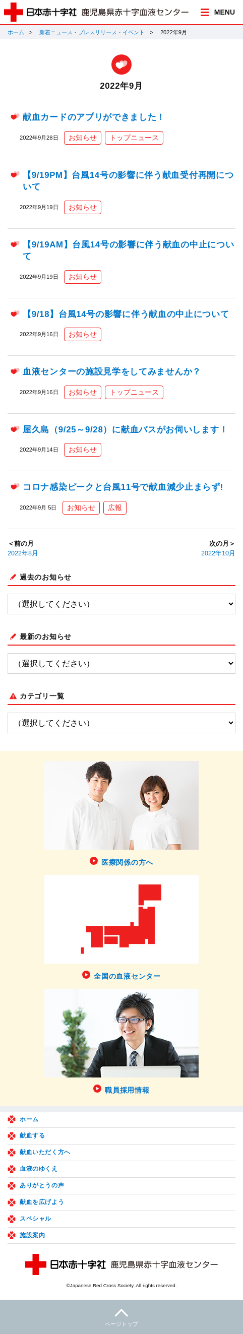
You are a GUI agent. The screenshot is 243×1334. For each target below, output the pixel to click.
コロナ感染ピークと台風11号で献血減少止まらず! (123, 487)
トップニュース (134, 138)
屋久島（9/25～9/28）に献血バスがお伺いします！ (125, 429)
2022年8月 (23, 553)
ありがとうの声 (42, 1185)
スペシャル (35, 1218)
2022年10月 (218, 553)
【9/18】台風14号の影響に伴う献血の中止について (126, 314)
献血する (32, 1135)
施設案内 (32, 1235)
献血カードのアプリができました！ (94, 117)
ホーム (16, 32)
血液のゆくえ (39, 1168)
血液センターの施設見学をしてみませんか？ (112, 371)
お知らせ (83, 138)
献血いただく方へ (45, 1152)
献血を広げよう (42, 1201)
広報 (115, 507)
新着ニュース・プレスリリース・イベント (92, 32)
